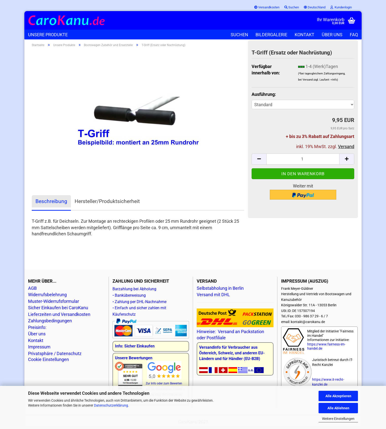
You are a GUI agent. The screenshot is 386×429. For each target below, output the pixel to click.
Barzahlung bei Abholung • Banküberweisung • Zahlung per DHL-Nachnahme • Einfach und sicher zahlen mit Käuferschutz (151, 310)
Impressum (39, 348)
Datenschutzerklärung (111, 405)
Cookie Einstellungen (48, 361)
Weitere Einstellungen (338, 419)
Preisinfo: (37, 329)
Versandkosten (266, 7)
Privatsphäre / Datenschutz (54, 355)
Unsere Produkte (48, 34)
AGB (32, 289)
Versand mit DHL (213, 296)
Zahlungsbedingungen (50, 322)
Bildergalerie (271, 34)
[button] (314, 7)
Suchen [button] (291, 7)
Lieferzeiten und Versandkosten (59, 316)
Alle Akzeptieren (338, 396)
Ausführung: (264, 95)
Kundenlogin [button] (341, 7)
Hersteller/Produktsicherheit (107, 203)
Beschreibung (51, 203)
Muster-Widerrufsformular (53, 303)
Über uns (332, 34)
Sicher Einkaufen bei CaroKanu (58, 309)
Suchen (239, 34)
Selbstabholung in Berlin (220, 289)
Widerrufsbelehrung (47, 296)
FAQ (354, 34)
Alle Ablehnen (338, 408)
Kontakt (304, 34)
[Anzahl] (302, 160)
